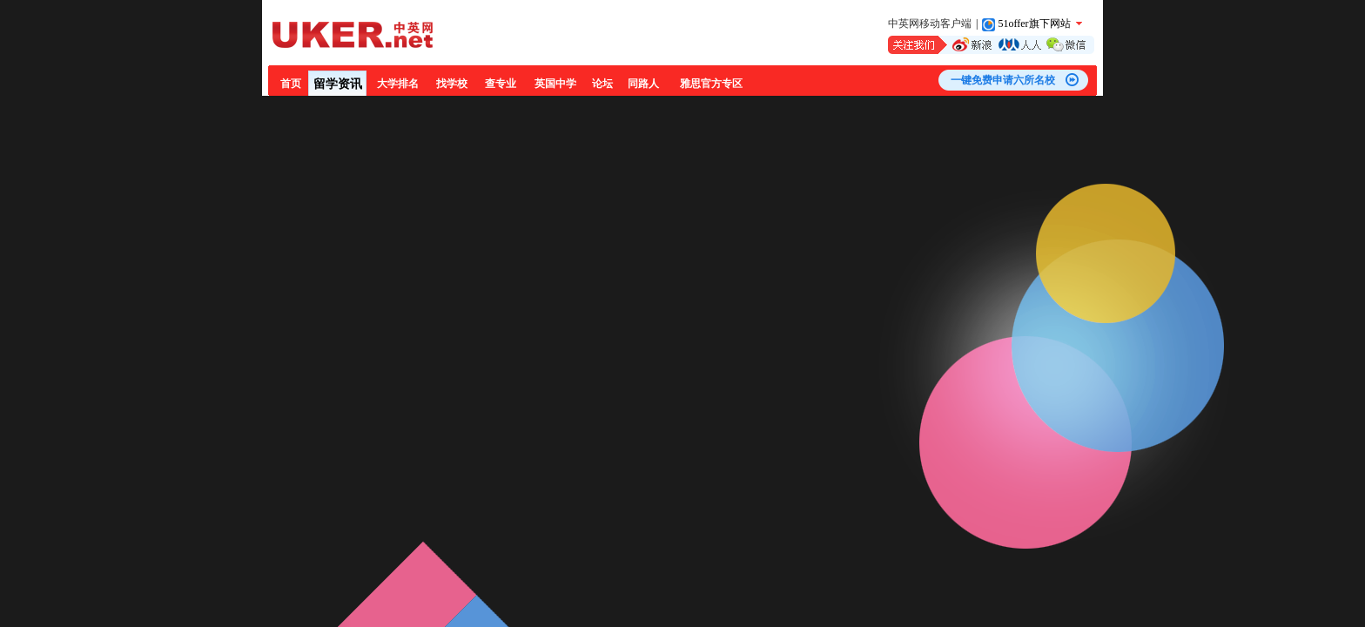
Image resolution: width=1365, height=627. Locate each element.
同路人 (643, 84)
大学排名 (398, 84)
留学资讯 (337, 84)
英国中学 (555, 84)
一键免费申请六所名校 (1003, 80)
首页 (290, 84)
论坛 (602, 84)
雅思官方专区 (711, 84)
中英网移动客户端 (930, 23)
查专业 (500, 84)
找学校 (451, 84)
